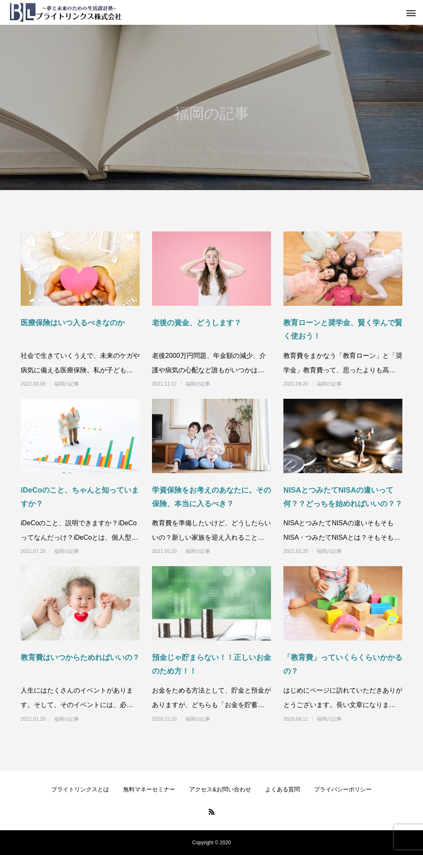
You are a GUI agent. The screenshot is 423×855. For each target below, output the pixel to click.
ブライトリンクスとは (80, 789)
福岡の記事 (66, 383)
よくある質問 (282, 789)
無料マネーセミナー (149, 789)
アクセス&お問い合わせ (220, 789)
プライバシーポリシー (343, 789)
